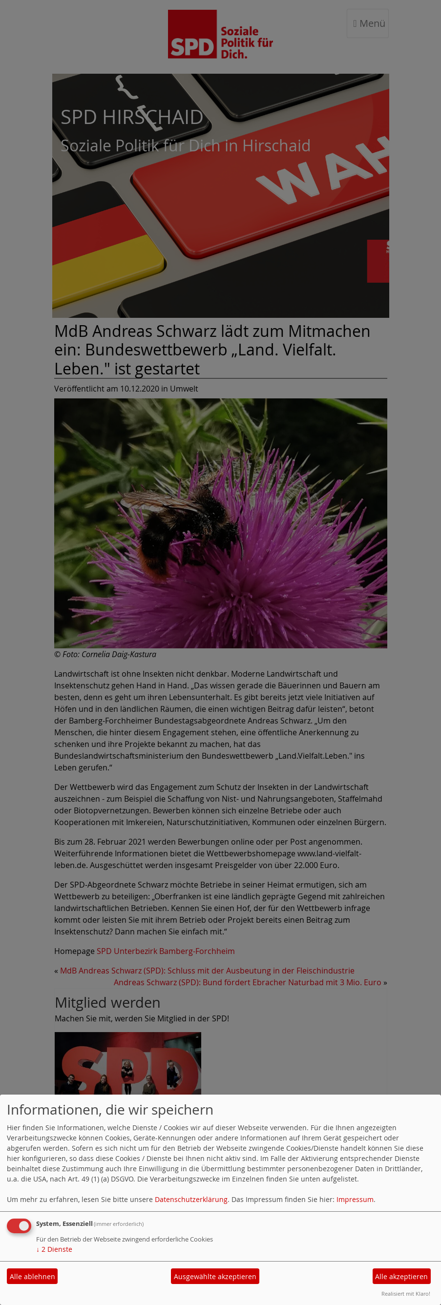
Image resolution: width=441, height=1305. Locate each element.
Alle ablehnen (32, 1276)
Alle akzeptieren (401, 1276)
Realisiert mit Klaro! (405, 1293)
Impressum (355, 1199)
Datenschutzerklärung (191, 1199)
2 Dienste (54, 1249)
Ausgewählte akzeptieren (215, 1276)
